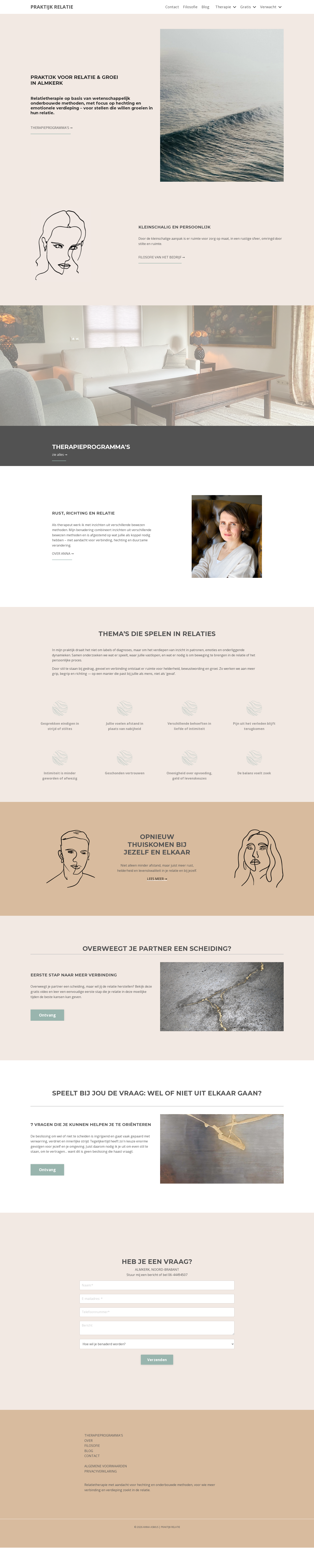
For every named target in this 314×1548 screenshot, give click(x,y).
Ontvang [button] (47, 1015)
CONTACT (92, 1456)
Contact (172, 6)
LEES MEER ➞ (157, 879)
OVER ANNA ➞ (63, 554)
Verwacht (271, 6)
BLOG (88, 1451)
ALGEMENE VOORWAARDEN (105, 1466)
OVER (88, 1441)
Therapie (225, 6)
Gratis (248, 6)
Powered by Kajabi (157, 1538)
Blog (205, 6)
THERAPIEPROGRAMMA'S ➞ (52, 128)
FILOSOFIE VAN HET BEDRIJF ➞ (161, 257)
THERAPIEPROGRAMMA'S (95, 447)
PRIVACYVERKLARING (100, 1472)
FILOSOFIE (92, 1446)
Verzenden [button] (157, 1360)
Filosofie (190, 6)
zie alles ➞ (59, 454)
